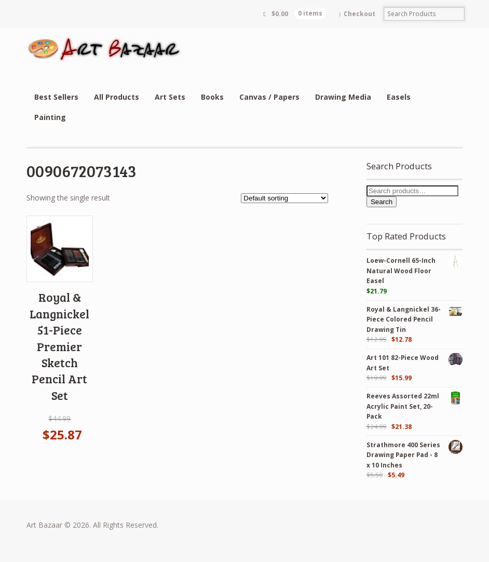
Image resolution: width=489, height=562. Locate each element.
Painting (50, 117)
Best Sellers (56, 97)
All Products (116, 97)
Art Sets (170, 97)
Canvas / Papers (269, 97)
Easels (399, 97)
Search (381, 202)
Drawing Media (343, 97)
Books (212, 97)
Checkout (359, 13)
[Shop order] (284, 198)
